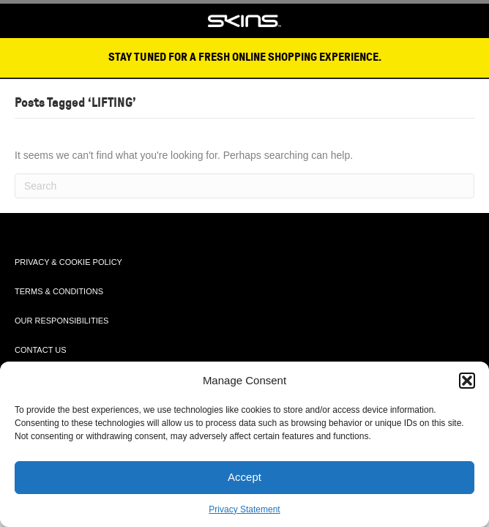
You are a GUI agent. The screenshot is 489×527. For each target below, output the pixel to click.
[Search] (244, 185)
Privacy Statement (244, 509)
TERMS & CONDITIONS (59, 291)
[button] (467, 380)
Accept (244, 477)
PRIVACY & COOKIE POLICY (68, 262)
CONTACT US (41, 349)
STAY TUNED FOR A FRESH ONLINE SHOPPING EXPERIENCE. (244, 57)
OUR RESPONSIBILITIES (61, 320)
